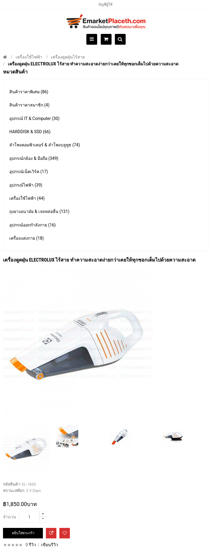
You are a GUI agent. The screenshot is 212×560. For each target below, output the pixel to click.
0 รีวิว (30, 544)
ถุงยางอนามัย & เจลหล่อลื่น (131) (39, 211)
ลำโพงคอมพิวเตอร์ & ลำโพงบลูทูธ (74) (44, 144)
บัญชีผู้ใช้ (105, 4)
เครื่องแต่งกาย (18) (26, 238)
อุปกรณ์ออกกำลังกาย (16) (32, 225)
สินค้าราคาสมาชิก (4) (29, 105)
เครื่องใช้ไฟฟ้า (29, 57)
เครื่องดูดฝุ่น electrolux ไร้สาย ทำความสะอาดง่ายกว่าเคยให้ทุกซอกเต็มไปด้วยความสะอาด (93, 63)
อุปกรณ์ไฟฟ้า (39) (25, 185)
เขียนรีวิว (49, 544)
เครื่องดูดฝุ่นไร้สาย (68, 57)
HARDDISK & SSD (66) (30, 131)
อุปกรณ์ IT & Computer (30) (34, 118)
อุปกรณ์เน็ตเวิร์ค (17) (28, 171)
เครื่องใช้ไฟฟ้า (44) (27, 198)
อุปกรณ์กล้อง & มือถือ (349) (33, 158)
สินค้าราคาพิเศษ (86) (28, 91)
